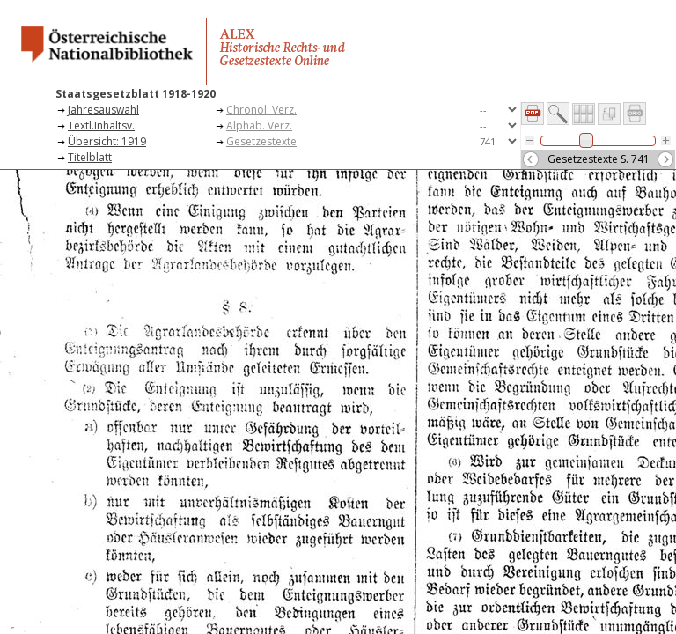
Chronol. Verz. (261, 109)
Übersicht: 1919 (107, 141)
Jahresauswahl (103, 109)
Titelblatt (90, 157)
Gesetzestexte (261, 141)
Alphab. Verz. (259, 125)
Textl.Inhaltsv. (101, 125)
